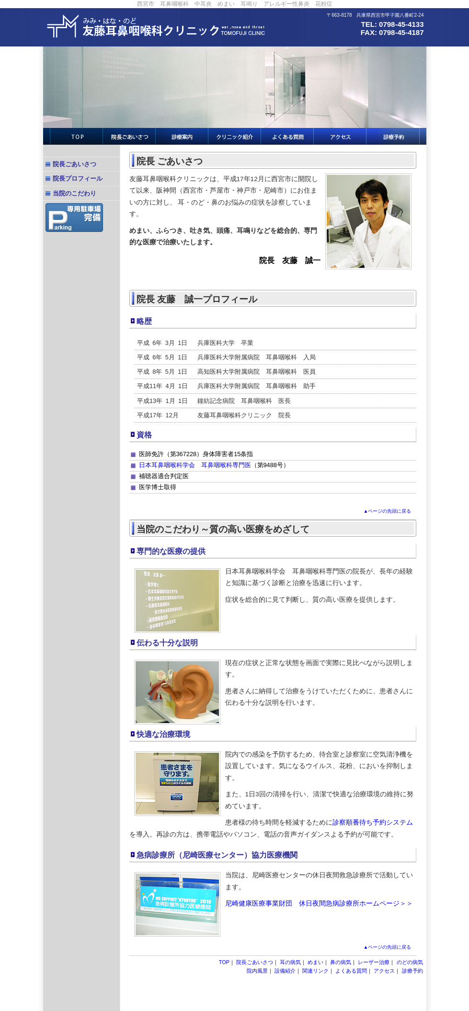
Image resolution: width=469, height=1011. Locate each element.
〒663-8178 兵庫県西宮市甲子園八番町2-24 (375, 15)
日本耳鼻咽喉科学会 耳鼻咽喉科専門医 (195, 465)
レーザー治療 (373, 962)
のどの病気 (410, 962)
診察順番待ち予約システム (372, 822)
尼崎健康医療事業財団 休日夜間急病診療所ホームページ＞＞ (319, 903)
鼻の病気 (340, 962)
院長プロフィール (78, 178)
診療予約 (412, 971)
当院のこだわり (74, 193)
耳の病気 (290, 962)
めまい (315, 962)
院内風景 (257, 971)
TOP (224, 962)
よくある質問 (351, 971)
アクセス (384, 971)
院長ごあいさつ (74, 164)
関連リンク (315, 971)
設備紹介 (285, 971)
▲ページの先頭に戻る (388, 511)
